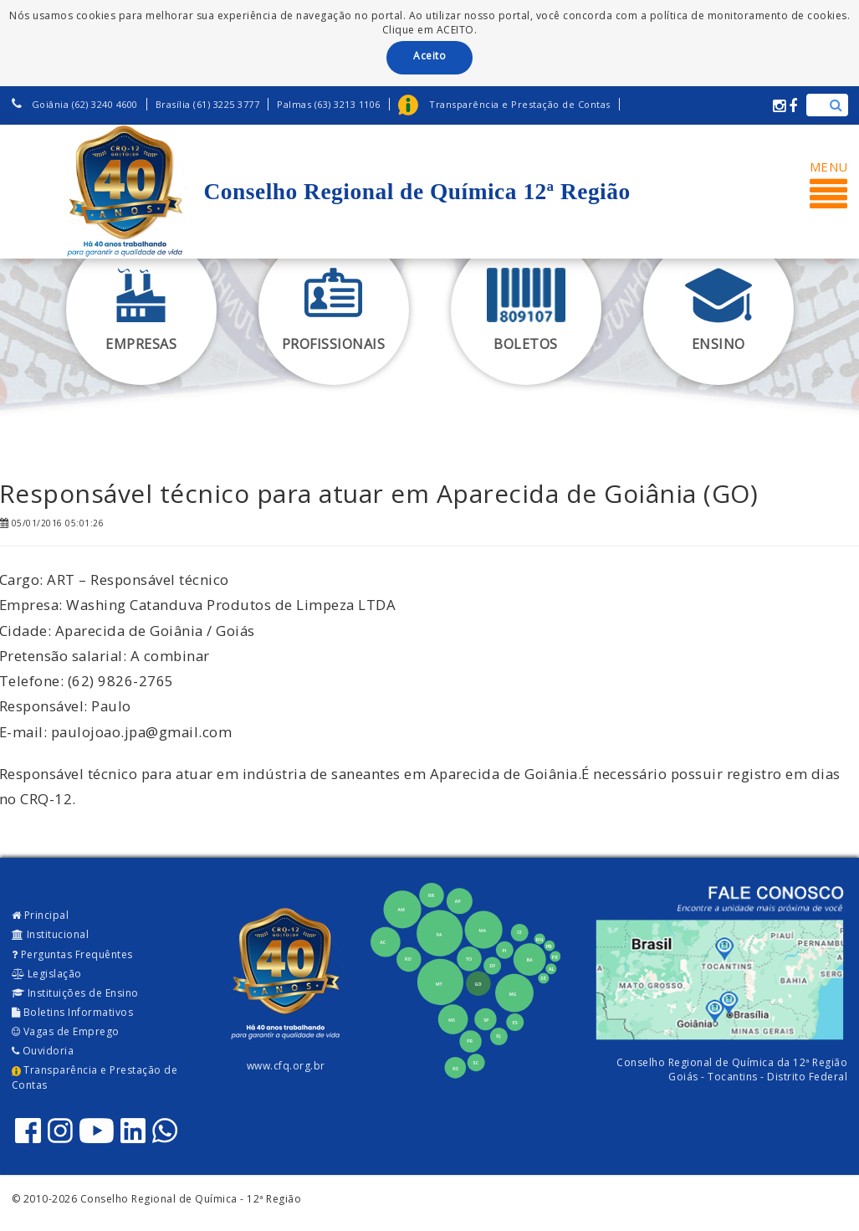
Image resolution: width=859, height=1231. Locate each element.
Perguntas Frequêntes (72, 954)
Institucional (50, 934)
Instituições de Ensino (75, 993)
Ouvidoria (43, 1051)
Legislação (47, 974)
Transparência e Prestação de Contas (95, 1077)
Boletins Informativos (73, 1012)
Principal (40, 915)
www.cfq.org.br (286, 1066)
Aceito (429, 56)
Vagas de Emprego (66, 1031)
